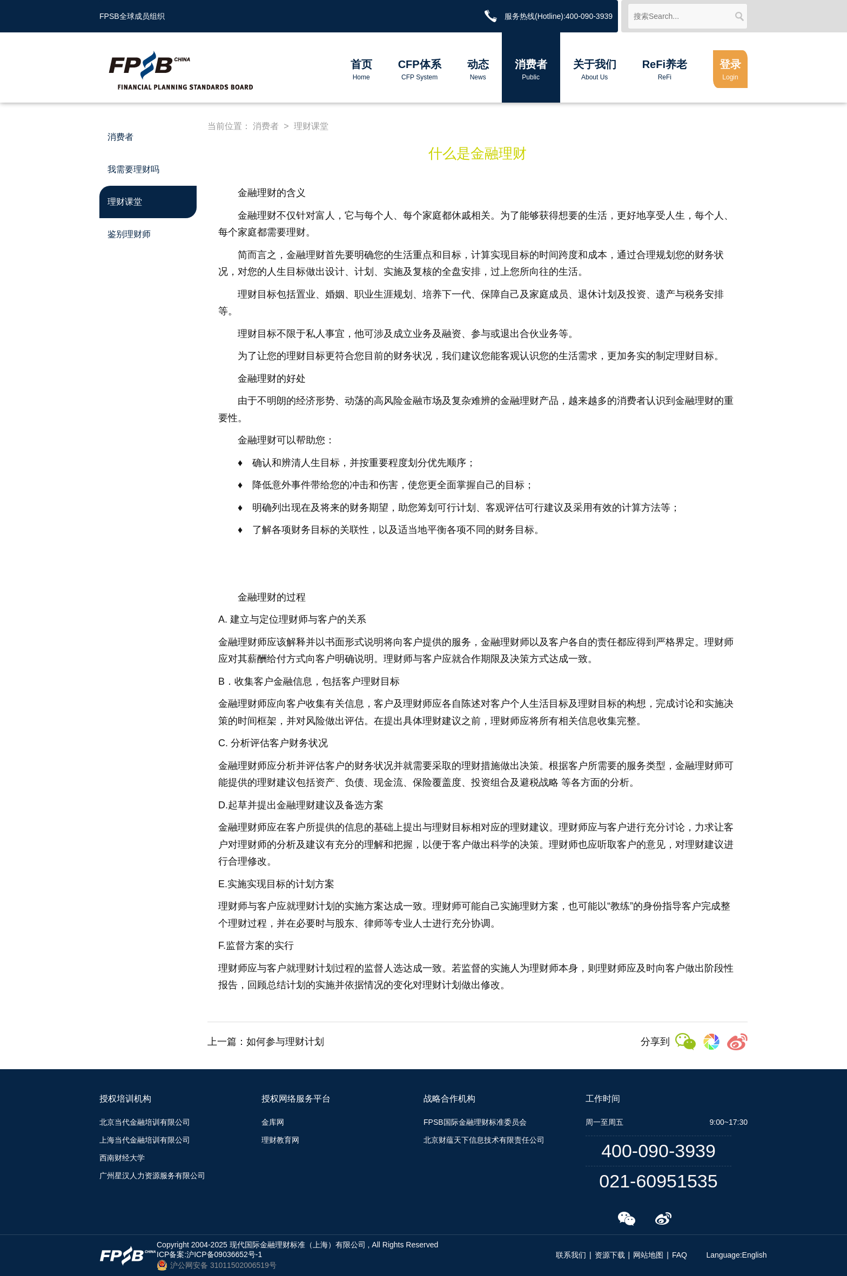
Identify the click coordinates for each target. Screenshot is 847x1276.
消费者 (266, 126)
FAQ (679, 1255)
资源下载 (610, 1255)
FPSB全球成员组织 (132, 16)
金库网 (272, 1122)
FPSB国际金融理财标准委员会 (475, 1122)
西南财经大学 (122, 1157)
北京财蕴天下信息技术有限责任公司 (484, 1140)
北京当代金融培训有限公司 (144, 1122)
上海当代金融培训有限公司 (144, 1140)
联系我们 (571, 1255)
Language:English (736, 1255)
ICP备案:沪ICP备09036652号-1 (209, 1254)
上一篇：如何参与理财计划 (265, 1041)
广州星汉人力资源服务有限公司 (152, 1175)
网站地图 (648, 1255)
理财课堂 (311, 126)
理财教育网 (280, 1140)
